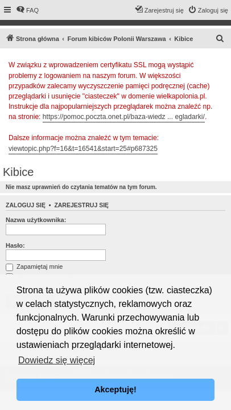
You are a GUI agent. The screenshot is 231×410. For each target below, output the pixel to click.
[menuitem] (27, 10)
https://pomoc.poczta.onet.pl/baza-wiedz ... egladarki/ (124, 117)
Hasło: (15, 245)
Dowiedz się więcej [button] (56, 360)
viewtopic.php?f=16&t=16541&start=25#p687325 (83, 149)
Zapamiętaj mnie (34, 266)
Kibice (18, 172)
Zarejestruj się (81, 205)
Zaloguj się (26, 205)
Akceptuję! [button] (115, 389)
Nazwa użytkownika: (36, 219)
